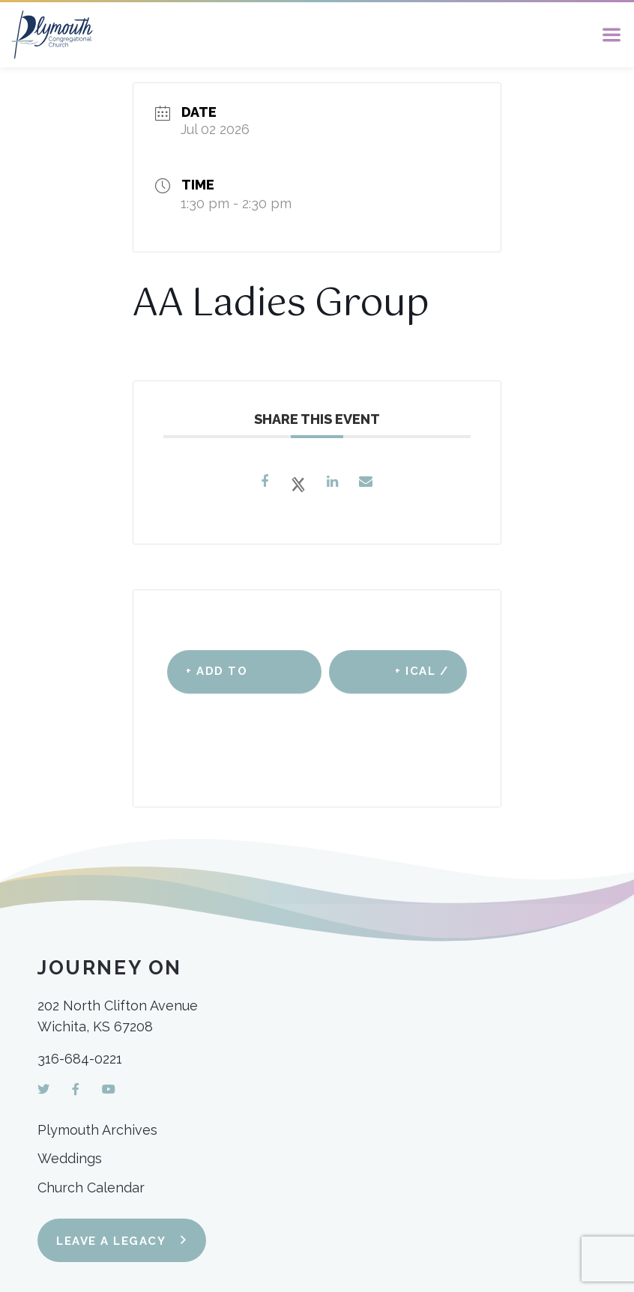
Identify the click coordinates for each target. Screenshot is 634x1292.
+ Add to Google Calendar (221, 679)
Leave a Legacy (111, 1241)
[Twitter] (43, 1089)
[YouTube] (108, 1089)
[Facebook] (75, 1089)
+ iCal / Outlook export (411, 679)
